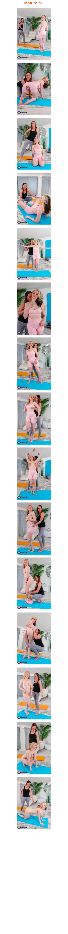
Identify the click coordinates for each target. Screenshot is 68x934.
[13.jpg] (34, 694)
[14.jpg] (34, 749)
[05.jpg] (34, 255)
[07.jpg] (34, 364)
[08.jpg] (34, 419)
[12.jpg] (34, 639)
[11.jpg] (34, 584)
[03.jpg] (34, 145)
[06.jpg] (34, 309)
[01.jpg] (34, 35)
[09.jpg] (34, 474)
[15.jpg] (34, 804)
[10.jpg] (34, 529)
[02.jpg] (34, 90)
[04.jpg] (34, 200)
